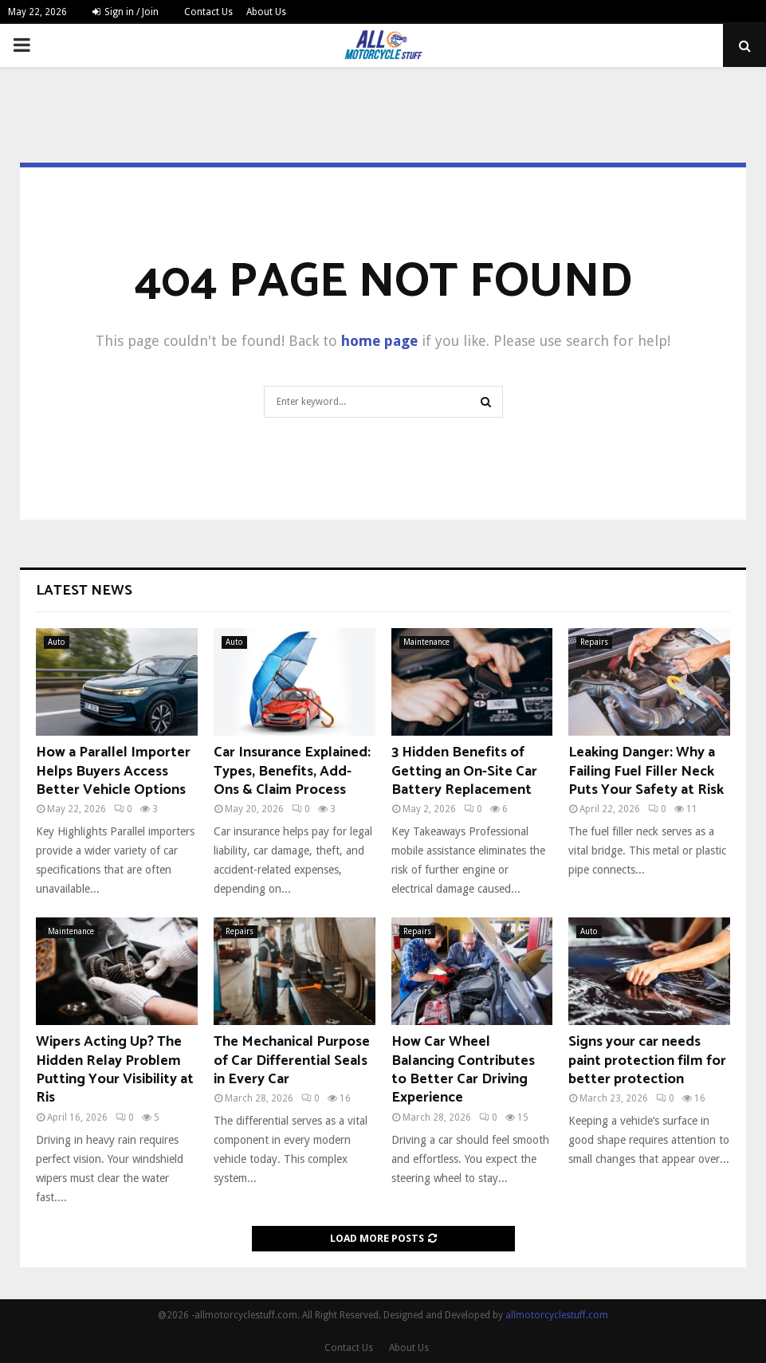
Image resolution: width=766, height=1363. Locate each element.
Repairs (594, 642)
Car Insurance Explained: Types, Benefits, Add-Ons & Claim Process (292, 771)
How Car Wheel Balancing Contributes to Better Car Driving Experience (463, 1070)
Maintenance (426, 642)
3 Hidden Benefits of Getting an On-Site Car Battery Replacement (464, 771)
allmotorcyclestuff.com (556, 1315)
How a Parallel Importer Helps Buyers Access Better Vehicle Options (113, 771)
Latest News (84, 591)
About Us (266, 12)
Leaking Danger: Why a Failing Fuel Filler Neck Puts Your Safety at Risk (646, 771)
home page (379, 340)
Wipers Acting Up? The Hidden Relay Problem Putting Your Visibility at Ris (115, 1070)
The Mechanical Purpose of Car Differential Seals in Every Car (292, 1060)
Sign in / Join (125, 12)
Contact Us (208, 12)
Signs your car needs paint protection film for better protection (647, 1060)
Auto (56, 642)
